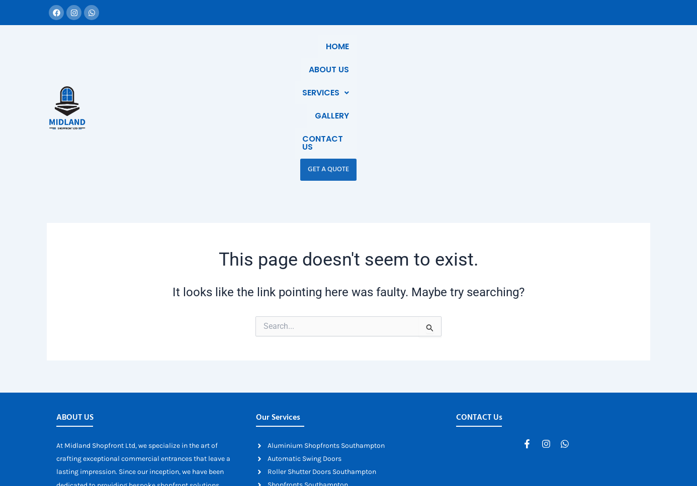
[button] (421, 57)
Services (421, 57)
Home (315, 57)
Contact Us (535, 57)
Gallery (477, 57)
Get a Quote (598, 57)
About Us (362, 57)
